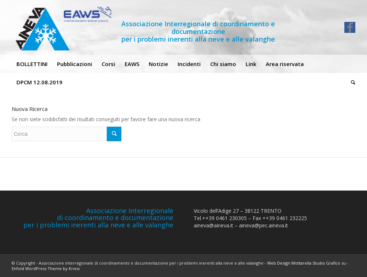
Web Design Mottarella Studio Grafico (303, 263)
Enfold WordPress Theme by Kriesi (46, 268)
